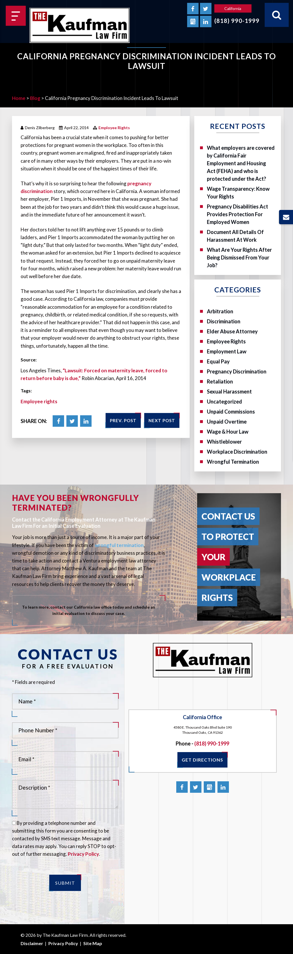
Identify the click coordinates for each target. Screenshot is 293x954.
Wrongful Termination (233, 462)
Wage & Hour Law (227, 431)
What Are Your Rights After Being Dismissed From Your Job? (239, 257)
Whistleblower (224, 441)
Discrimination (223, 321)
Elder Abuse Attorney (232, 331)
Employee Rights (114, 127)
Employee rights (39, 401)
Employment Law (226, 351)
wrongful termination (119, 545)
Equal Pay (218, 361)
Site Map (92, 943)
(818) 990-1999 (237, 20)
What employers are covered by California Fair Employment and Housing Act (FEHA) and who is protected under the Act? (241, 163)
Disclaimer (32, 943)
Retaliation (220, 381)
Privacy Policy (83, 854)
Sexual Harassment (229, 391)
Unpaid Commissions (231, 411)
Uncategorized (224, 401)
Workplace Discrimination (237, 452)
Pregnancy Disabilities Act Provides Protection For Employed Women (237, 214)
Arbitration (220, 311)
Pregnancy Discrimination (236, 371)
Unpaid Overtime (227, 421)
